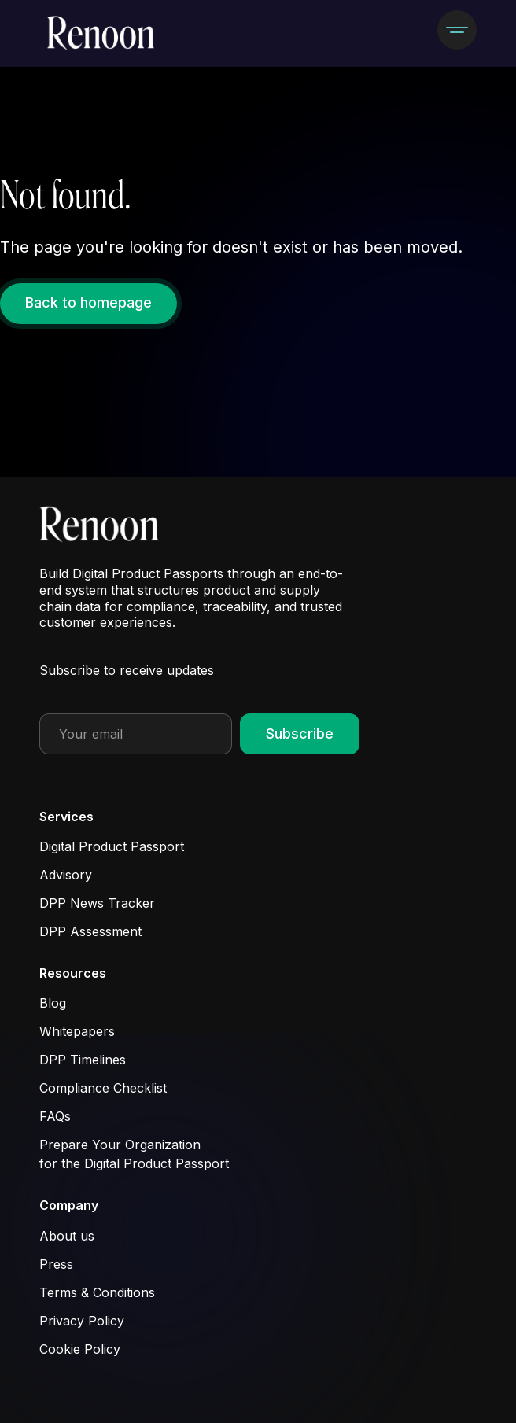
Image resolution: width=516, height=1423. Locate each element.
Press (56, 1264)
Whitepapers (77, 1031)
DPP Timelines (82, 1059)
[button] (457, 30)
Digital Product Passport (111, 846)
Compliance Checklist (103, 1088)
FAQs (55, 1116)
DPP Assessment (90, 931)
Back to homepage (88, 302)
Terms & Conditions (97, 1292)
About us (66, 1236)
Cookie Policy (79, 1349)
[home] (101, 33)
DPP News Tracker (97, 903)
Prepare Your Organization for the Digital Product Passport (134, 1154)
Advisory (65, 875)
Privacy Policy (81, 1321)
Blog (52, 1003)
